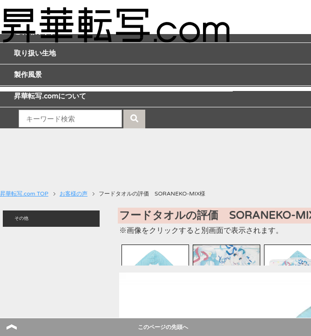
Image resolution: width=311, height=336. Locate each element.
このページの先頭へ (163, 327)
